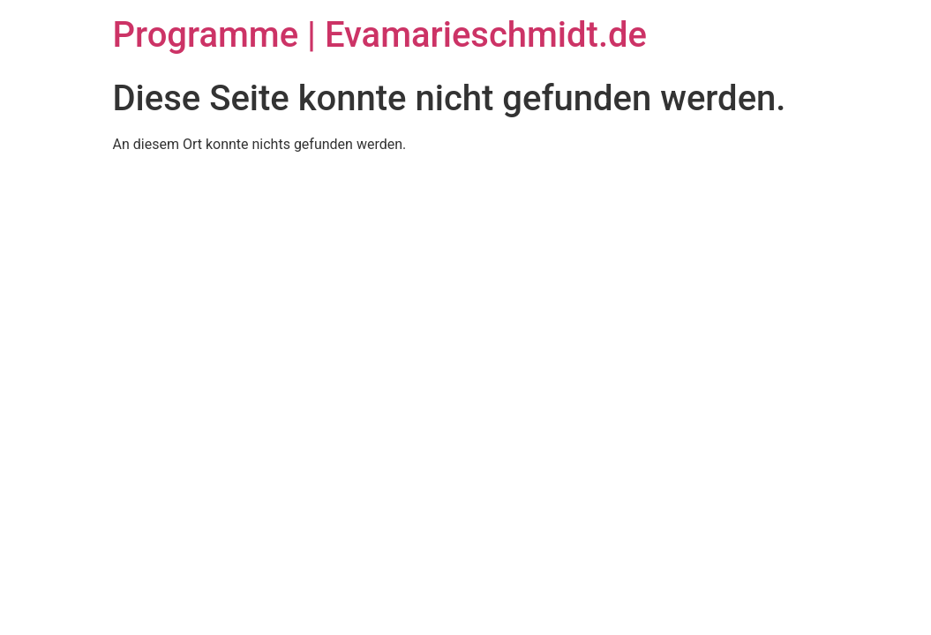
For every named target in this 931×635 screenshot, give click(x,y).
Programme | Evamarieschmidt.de (380, 35)
